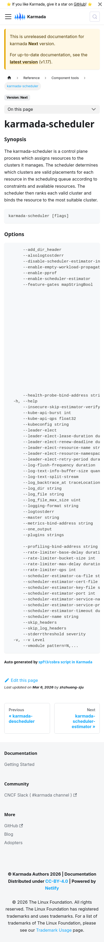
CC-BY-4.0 (56, 881)
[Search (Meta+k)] (95, 17)
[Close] (100, 4)
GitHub (79, 4)
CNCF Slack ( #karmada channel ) (40, 795)
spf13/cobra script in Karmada (65, 661)
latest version (24, 62)
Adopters (13, 842)
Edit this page (21, 680)
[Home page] (9, 78)
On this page (20, 109)
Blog (8, 834)
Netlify (52, 888)
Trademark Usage (54, 930)
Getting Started (19, 764)
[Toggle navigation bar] (8, 17)
